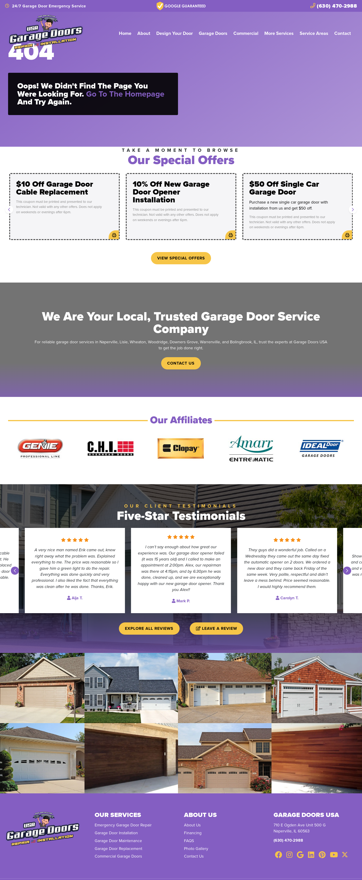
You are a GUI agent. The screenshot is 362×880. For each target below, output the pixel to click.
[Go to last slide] (9, 210)
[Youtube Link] (334, 855)
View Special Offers (181, 258)
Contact (342, 33)
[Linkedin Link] (311, 855)
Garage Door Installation (116, 833)
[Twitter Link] (344, 855)
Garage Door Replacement (118, 849)
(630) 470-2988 (288, 840)
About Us (192, 825)
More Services (279, 33)
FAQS (189, 841)
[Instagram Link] (289, 855)
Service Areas (314, 33)
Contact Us (181, 363)
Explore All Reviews (149, 628)
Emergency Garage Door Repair (123, 825)
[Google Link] (300, 855)
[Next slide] (353, 210)
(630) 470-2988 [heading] (333, 6)
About (143, 33)
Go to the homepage (125, 94)
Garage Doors (213, 33)
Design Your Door (174, 33)
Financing (193, 833)
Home (125, 33)
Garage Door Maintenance (118, 841)
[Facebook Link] (278, 855)
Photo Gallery (196, 849)
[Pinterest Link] (322, 855)
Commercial (245, 33)
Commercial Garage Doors (118, 856)
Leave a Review (216, 628)
